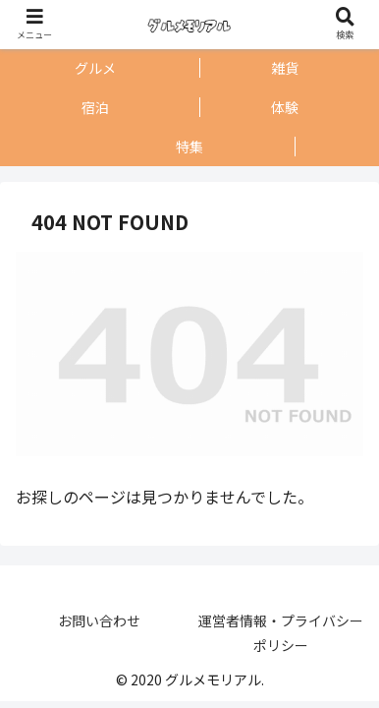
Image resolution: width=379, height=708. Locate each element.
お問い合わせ (99, 620)
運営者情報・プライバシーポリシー (280, 633)
